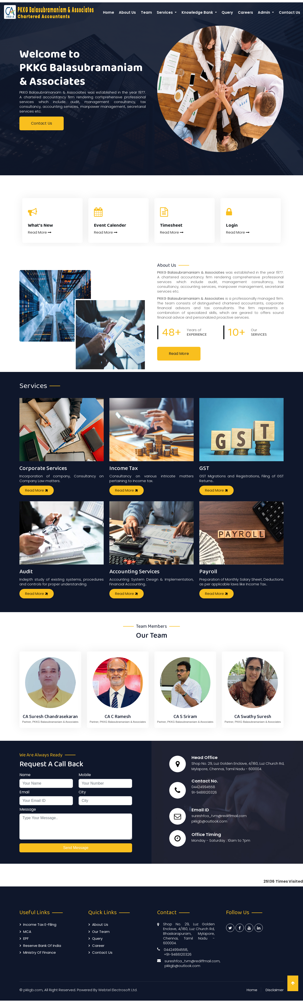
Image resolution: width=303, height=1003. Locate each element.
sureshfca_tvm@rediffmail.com (219, 815)
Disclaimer (275, 989)
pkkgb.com (33, 989)
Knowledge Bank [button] (198, 12)
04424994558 (203, 786)
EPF (26, 938)
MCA (27, 931)
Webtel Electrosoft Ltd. (117, 989)
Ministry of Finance (39, 952)
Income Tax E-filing (39, 924)
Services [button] (165, 12)
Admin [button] (264, 12)
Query (227, 12)
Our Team (101, 931)
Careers (245, 12)
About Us (127, 12)
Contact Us (289, 12)
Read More (39, 232)
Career (98, 945)
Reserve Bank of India (42, 945)
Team (146, 12)
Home (108, 12)
